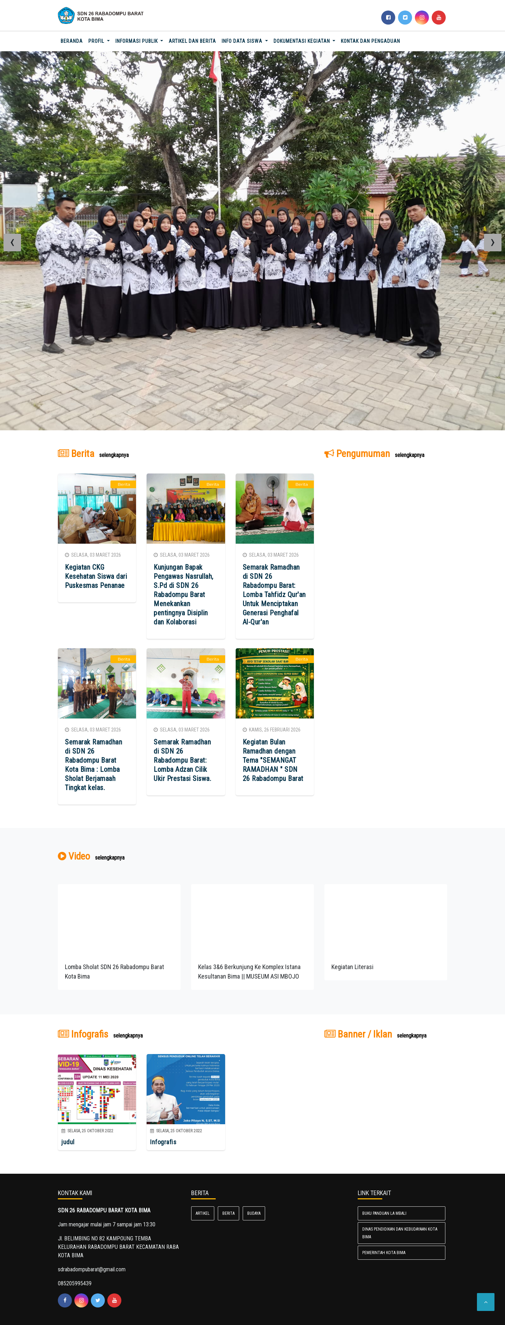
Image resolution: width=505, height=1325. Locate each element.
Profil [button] (97, 41)
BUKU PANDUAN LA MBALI (384, 1213)
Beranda (73, 40)
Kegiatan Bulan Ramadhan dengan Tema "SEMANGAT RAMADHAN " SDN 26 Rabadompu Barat (273, 760)
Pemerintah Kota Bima (383, 1252)
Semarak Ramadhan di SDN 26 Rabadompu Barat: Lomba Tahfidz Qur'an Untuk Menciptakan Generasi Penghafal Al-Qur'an (274, 594)
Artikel (203, 1213)
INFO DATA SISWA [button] (243, 41)
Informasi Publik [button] (137, 41)
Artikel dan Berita (192, 41)
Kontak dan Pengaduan (370, 41)
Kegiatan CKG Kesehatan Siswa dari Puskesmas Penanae (96, 576)
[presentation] (12, 242)
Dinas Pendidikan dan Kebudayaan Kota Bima (399, 1233)
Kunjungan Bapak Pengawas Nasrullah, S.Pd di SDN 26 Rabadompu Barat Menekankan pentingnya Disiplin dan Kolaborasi (184, 594)
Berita (228, 1213)
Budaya (254, 1213)
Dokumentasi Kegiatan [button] (302, 41)
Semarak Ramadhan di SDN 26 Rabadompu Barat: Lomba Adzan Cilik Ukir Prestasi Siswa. (182, 760)
